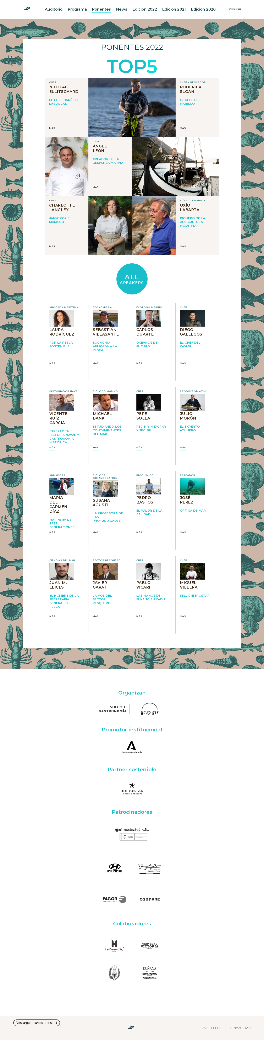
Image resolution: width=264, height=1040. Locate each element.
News (121, 9)
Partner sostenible (132, 769)
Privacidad (240, 1028)
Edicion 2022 (144, 9)
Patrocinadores (132, 812)
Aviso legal (213, 1028)
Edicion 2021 (174, 9)
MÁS (52, 128)
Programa (77, 9)
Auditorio (53, 9)
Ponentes (101, 9)
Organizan (132, 693)
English (235, 9)
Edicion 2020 (203, 9)
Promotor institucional (132, 730)
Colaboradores (132, 924)
